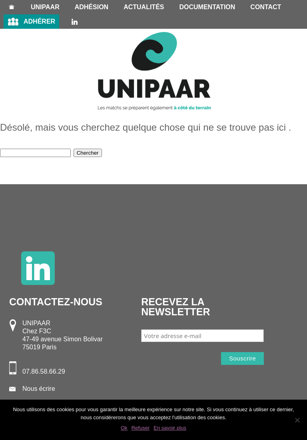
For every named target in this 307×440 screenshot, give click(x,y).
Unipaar (45, 7)
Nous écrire (38, 388)
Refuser (141, 428)
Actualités (144, 7)
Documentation (207, 7)
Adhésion (91, 7)
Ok (124, 428)
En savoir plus (170, 428)
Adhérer (39, 21)
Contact (265, 7)
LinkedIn (74, 21)
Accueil (12, 7)
